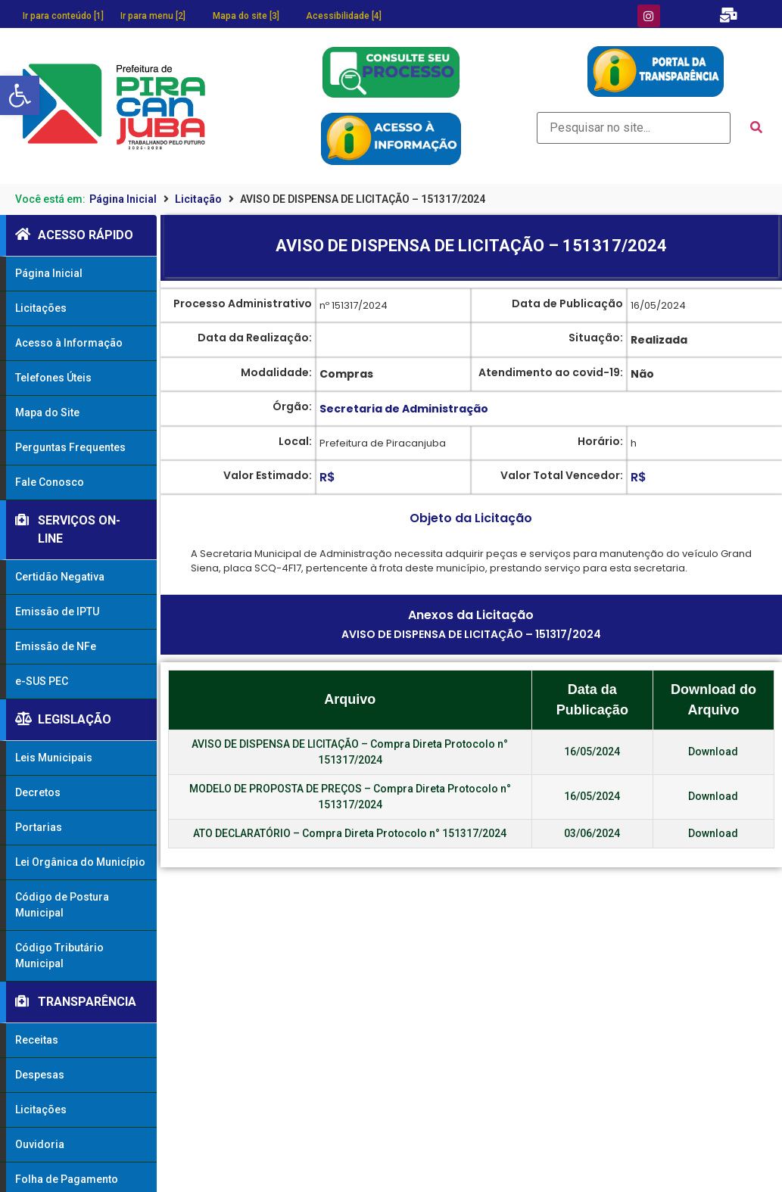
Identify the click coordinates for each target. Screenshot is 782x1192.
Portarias (38, 827)
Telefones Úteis (53, 378)
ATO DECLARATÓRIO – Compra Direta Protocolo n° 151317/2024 (349, 833)
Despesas (39, 1075)
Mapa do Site (47, 412)
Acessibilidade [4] (344, 16)
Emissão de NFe (55, 646)
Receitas (36, 1040)
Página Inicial (123, 199)
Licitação (198, 199)
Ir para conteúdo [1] (63, 16)
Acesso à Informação (69, 343)
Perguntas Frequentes (70, 447)
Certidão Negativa (59, 577)
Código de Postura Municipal (62, 905)
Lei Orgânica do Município (80, 862)
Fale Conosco (49, 482)
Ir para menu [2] (152, 16)
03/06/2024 (592, 833)
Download (713, 751)
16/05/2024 (592, 751)
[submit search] (756, 127)
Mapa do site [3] (246, 16)
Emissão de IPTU (57, 611)
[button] (19, 95)
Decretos (38, 792)
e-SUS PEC (41, 681)
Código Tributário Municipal (59, 955)
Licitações (41, 308)
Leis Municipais (53, 758)
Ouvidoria (39, 1144)
